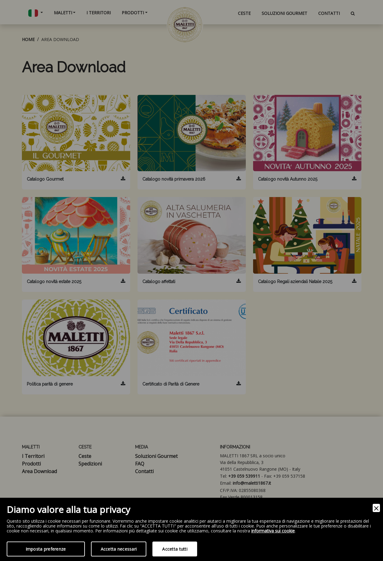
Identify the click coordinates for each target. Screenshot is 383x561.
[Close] (376, 508)
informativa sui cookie (273, 531)
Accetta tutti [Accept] (174, 549)
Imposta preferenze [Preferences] (46, 549)
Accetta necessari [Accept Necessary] (119, 549)
